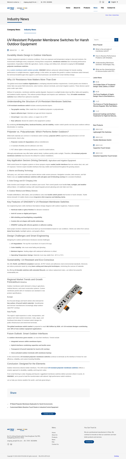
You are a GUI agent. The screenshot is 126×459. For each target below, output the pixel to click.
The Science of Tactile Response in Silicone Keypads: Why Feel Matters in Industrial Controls (105, 105)
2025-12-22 (99, 129)
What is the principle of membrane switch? (104, 50)
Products (54, 437)
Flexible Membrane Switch (102, 140)
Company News (13, 29)
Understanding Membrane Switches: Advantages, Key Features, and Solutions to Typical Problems (105, 63)
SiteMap (116, 456)
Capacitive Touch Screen (101, 148)
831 (22, 50)
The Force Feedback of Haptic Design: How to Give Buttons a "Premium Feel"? (103, 95)
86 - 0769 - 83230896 (46, 2)
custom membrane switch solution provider (24, 70)
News (110, 15)
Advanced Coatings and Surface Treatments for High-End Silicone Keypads (104, 115)
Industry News (116, 15)
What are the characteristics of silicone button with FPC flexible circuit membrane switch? (105, 70)
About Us (54, 435)
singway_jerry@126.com (30, 2)
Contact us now (48, 413)
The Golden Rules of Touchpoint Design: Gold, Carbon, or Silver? (104, 85)
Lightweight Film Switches (102, 132)
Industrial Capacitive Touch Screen (105, 156)
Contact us (89, 442)
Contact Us (55, 444)
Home (106, 15)
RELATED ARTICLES (44, 456)
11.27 (97, 101)
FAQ (53, 442)
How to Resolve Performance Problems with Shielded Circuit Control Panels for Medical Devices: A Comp (106, 57)
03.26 (97, 82)
